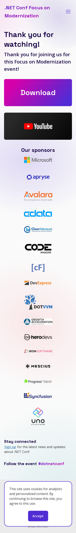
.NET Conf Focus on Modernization (27, 11)
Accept (38, 516)
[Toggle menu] (68, 12)
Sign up (10, 447)
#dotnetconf (51, 463)
